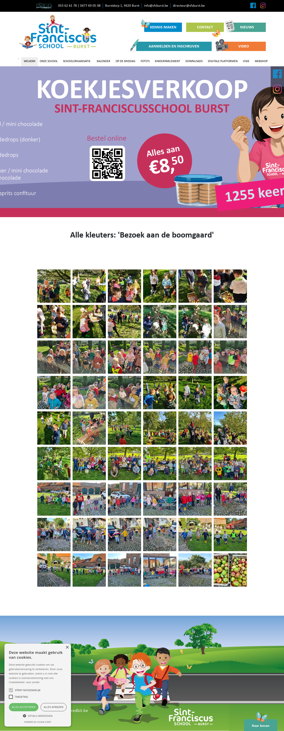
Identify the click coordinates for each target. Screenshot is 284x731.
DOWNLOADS (194, 61)
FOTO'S (145, 61)
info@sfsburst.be (156, 6)
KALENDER (103, 61)
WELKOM (29, 61)
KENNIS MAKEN (160, 26)
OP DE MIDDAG (125, 61)
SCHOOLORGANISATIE (77, 61)
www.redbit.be (74, 711)
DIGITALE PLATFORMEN (223, 61)
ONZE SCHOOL (49, 61)
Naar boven (261, 723)
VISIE (246, 61)
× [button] (67, 647)
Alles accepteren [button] (24, 707)
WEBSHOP (261, 61)
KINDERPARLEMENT (167, 61)
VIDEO (235, 46)
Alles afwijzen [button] (53, 707)
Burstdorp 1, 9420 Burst (122, 6)
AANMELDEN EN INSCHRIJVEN (167, 46)
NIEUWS (241, 27)
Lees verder (33, 682)
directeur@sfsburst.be (189, 6)
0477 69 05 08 (90, 6)
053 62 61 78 (67, 6)
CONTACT (208, 28)
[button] (38, 715)
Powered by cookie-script (37, 722)
